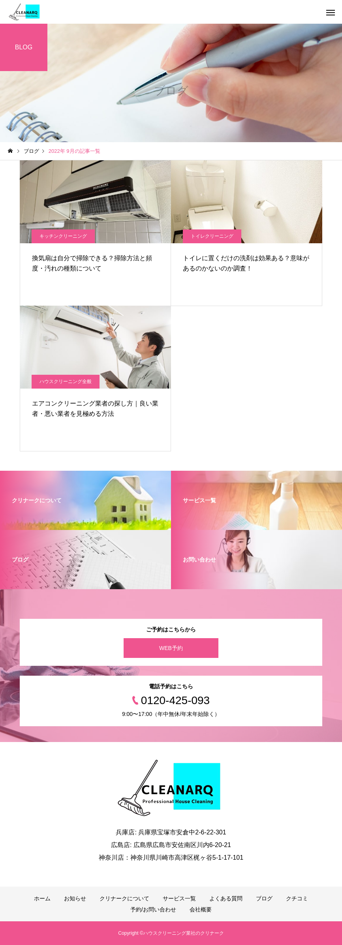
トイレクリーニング (212, 236)
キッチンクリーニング (63, 236)
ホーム (42, 898)
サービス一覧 (179, 898)
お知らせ (75, 898)
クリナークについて (124, 898)
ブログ (264, 898)
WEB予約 (171, 648)
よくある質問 (225, 898)
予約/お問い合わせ (153, 909)
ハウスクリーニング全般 (65, 381)
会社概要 (201, 909)
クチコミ (297, 898)
